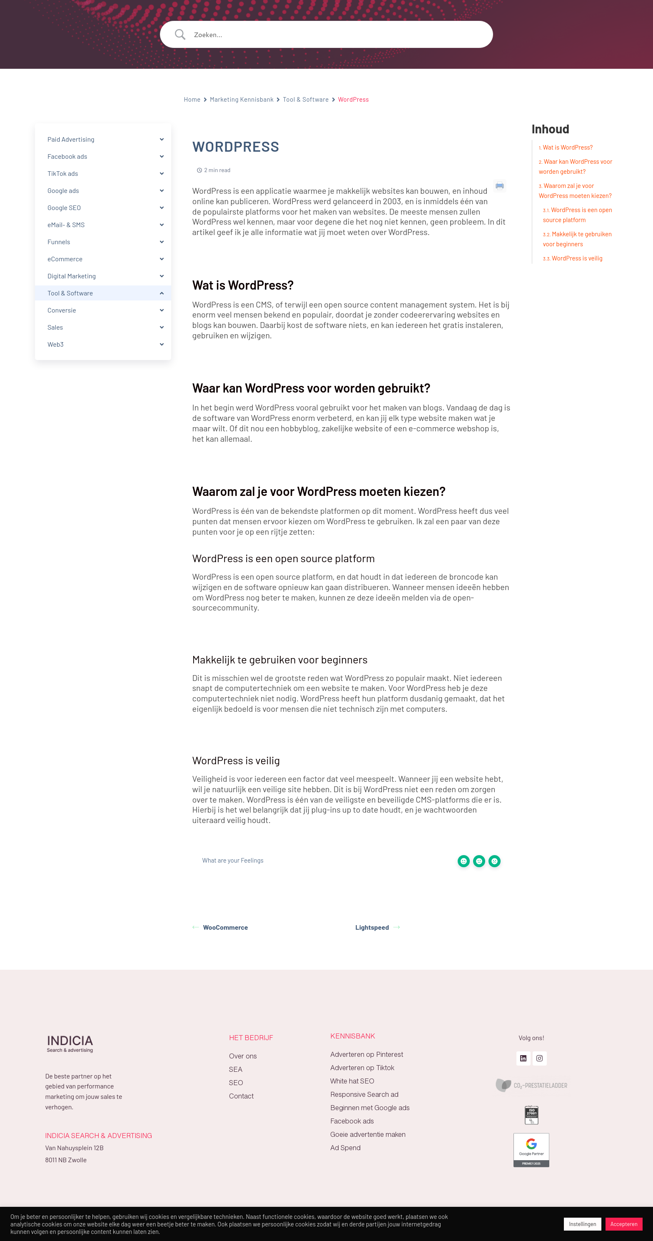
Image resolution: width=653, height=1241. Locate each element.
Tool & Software (306, 99)
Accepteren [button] (624, 1224)
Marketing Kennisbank (242, 99)
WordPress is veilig (577, 258)
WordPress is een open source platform (578, 214)
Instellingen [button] (582, 1224)
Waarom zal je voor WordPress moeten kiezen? (575, 190)
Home (192, 99)
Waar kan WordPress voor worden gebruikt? (576, 166)
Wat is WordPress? (568, 147)
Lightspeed (378, 927)
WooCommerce (220, 927)
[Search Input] (336, 34)
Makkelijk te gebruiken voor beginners (577, 239)
